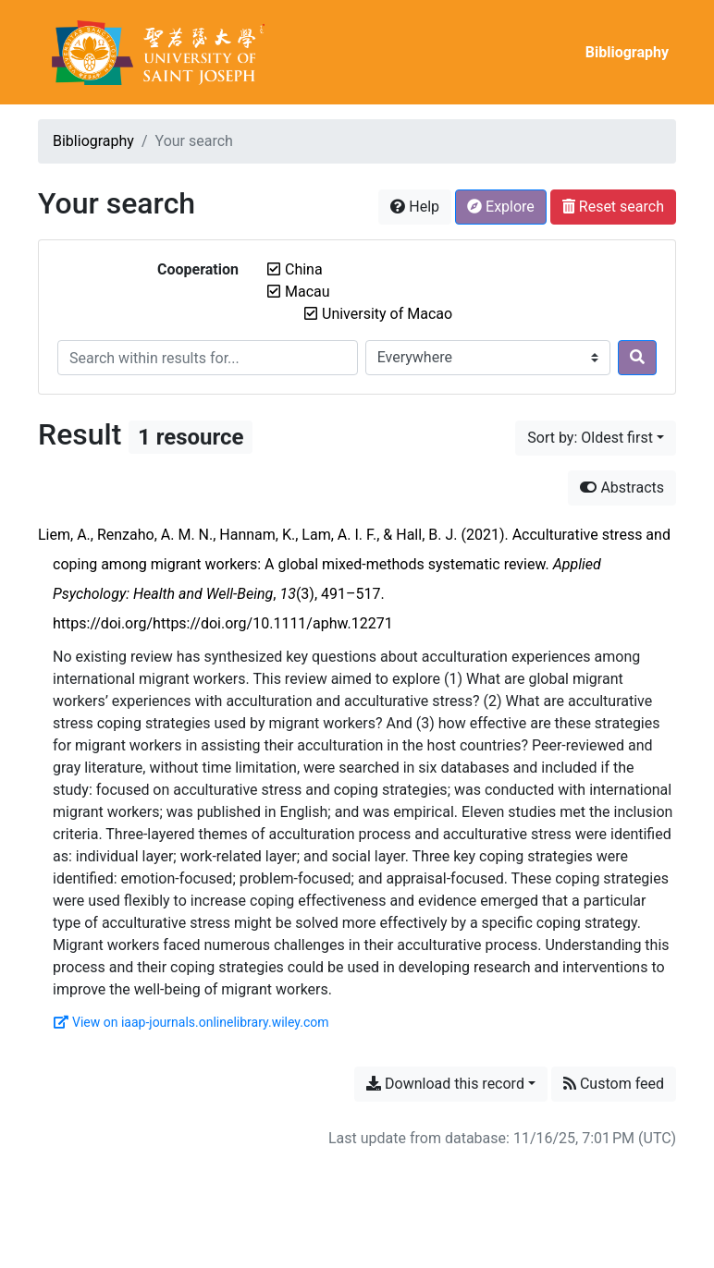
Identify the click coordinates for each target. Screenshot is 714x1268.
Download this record (445, 1083)
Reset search (613, 206)
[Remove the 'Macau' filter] (307, 291)
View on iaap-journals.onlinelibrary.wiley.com (191, 1022)
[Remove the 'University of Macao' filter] (387, 314)
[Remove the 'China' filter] (304, 269)
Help (414, 206)
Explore (501, 206)
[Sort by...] (595, 438)
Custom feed (613, 1083)
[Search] (637, 357)
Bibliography (627, 52)
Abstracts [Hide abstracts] (622, 487)
